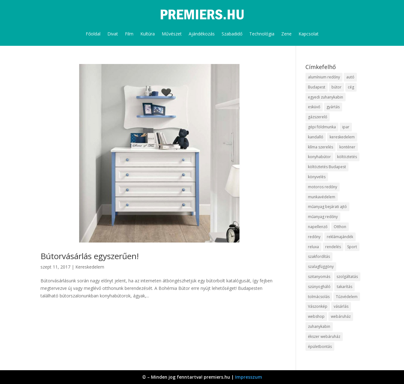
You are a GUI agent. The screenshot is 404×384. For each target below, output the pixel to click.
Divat (112, 34)
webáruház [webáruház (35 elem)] (341, 316)
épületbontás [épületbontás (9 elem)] (320, 346)
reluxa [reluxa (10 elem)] (313, 246)
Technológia (261, 34)
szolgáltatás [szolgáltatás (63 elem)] (347, 276)
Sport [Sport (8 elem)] (352, 246)
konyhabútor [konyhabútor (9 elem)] (319, 156)
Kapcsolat (309, 34)
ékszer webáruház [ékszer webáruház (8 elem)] (324, 336)
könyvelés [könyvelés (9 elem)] (317, 176)
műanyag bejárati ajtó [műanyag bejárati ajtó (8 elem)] (327, 206)
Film (129, 34)
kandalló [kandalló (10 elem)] (315, 137)
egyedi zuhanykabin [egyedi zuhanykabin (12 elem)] (325, 97)
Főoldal (93, 34)
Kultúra (147, 34)
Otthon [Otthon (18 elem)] (340, 226)
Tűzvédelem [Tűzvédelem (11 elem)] (347, 296)
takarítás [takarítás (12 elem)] (344, 286)
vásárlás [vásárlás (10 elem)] (341, 306)
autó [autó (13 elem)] (350, 77)
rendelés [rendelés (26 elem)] (333, 246)
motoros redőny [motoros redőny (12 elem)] (322, 186)
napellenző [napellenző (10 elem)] (317, 226)
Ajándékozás (202, 34)
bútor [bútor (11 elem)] (336, 87)
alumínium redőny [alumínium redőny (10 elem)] (324, 77)
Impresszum (248, 377)
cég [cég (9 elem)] (351, 87)
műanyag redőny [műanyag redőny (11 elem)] (323, 216)
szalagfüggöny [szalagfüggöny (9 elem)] (321, 266)
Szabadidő (232, 34)
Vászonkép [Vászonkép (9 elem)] (317, 306)
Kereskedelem (89, 267)
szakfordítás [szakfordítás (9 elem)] (319, 256)
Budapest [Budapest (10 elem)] (316, 87)
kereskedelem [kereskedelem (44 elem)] (342, 137)
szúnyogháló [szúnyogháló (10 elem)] (319, 286)
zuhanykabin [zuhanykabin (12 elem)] (319, 326)
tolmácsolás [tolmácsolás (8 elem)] (319, 296)
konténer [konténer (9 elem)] (347, 147)
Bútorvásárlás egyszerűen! (89, 256)
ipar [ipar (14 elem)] (345, 127)
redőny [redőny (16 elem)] (314, 236)
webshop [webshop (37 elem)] (316, 316)
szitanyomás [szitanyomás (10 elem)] (319, 276)
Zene (286, 34)
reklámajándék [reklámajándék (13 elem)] (340, 236)
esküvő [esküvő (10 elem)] (314, 106)
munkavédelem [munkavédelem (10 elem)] (321, 197)
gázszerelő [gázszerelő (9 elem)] (317, 117)
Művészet (172, 34)
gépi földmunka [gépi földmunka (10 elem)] (322, 127)
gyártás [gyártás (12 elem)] (333, 106)
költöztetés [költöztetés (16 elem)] (347, 156)
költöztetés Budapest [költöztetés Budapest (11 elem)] (327, 166)
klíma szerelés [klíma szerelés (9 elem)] (320, 147)
